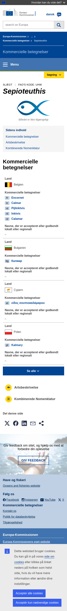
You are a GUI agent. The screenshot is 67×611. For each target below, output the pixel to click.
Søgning (59, 25)
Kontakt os (9, 510)
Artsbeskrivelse (15, 142)
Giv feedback (33, 460)
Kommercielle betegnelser (16, 40)
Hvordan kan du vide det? (48, 2)
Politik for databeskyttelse (19, 516)
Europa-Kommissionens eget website (26, 541)
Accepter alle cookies (29, 593)
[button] (7, 423)
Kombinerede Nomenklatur (23, 148)
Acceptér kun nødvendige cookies (37, 602)
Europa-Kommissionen (14, 36)
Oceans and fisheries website (21, 485)
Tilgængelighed (12, 522)
